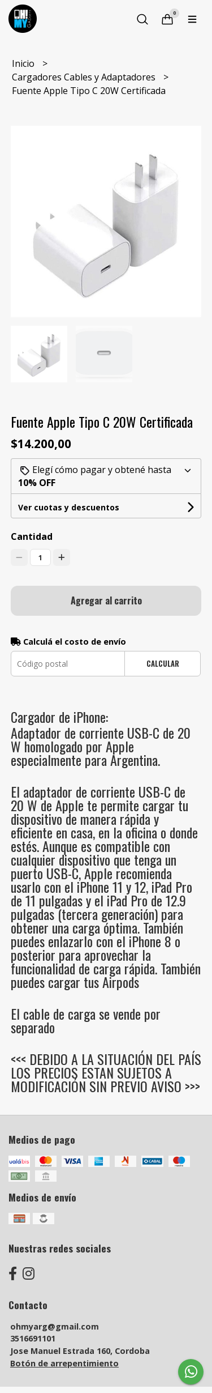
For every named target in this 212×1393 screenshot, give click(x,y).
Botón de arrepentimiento (64, 1363)
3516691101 (32, 1338)
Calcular (162, 663)
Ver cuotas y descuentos (68, 507)
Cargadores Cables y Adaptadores (85, 77)
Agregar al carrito (106, 600)
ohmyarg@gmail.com (54, 1326)
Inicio (24, 63)
